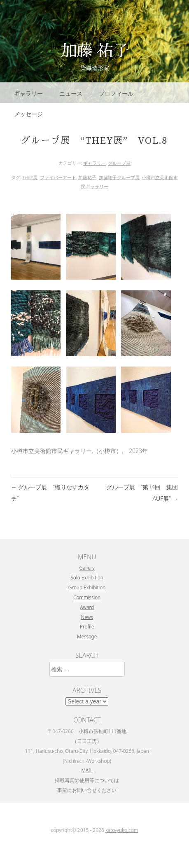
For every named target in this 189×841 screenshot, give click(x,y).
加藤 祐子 (95, 50)
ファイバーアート (58, 177)
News (87, 617)
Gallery (86, 567)
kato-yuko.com (121, 830)
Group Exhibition (87, 587)
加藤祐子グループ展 (119, 177)
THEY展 (30, 177)
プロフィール (116, 93)
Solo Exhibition (86, 577)
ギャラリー (28, 93)
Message (87, 636)
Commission (86, 597)
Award (87, 607)
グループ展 (119, 163)
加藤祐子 (87, 177)
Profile (87, 626)
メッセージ (28, 114)
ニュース (70, 93)
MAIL (86, 770)
